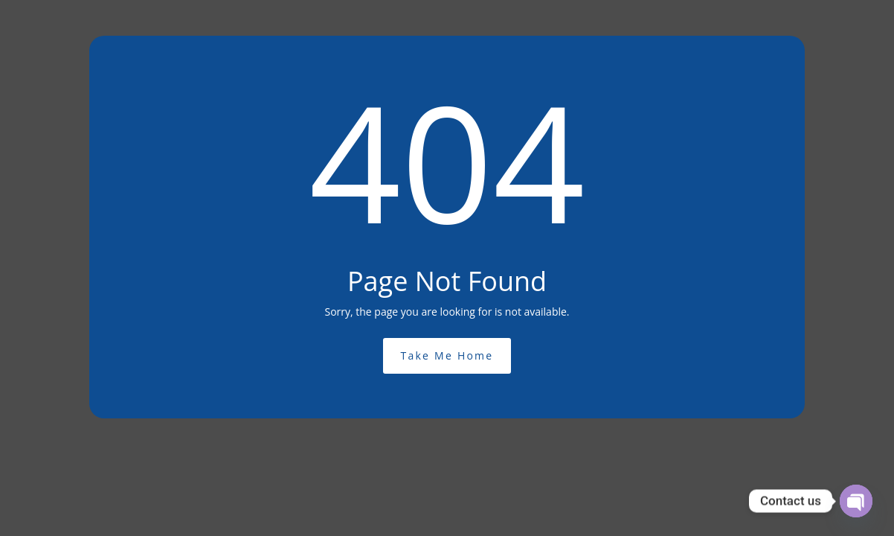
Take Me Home (447, 355)
